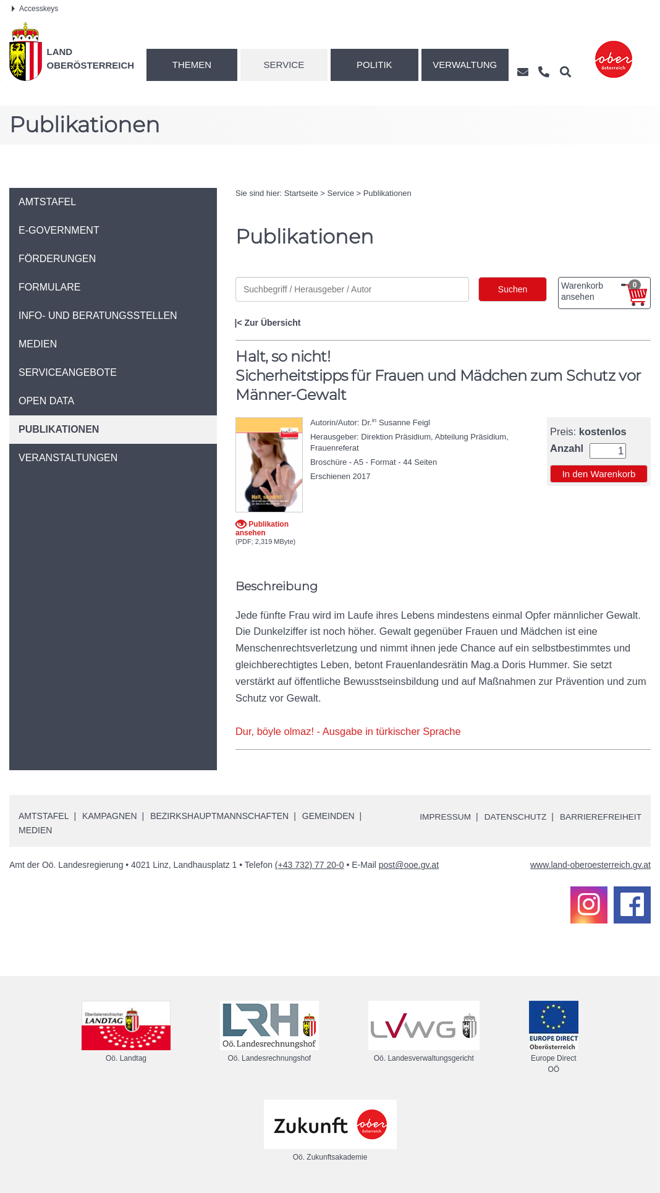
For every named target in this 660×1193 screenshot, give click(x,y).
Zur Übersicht (272, 323)
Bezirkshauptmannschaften (219, 815)
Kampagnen (109, 815)
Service (284, 64)
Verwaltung (465, 64)
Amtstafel (44, 815)
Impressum (441, 817)
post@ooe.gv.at (409, 865)
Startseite (301, 193)
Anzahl (566, 448)
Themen (191, 64)
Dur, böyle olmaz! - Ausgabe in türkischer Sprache (348, 731)
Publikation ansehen (262, 528)
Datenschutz (512, 817)
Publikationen (387, 193)
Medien (35, 829)
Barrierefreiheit (599, 817)
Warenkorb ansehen (601, 290)
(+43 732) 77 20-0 (309, 865)
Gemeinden (328, 815)
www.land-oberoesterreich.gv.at (590, 865)
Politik (374, 64)
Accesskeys (35, 8)
